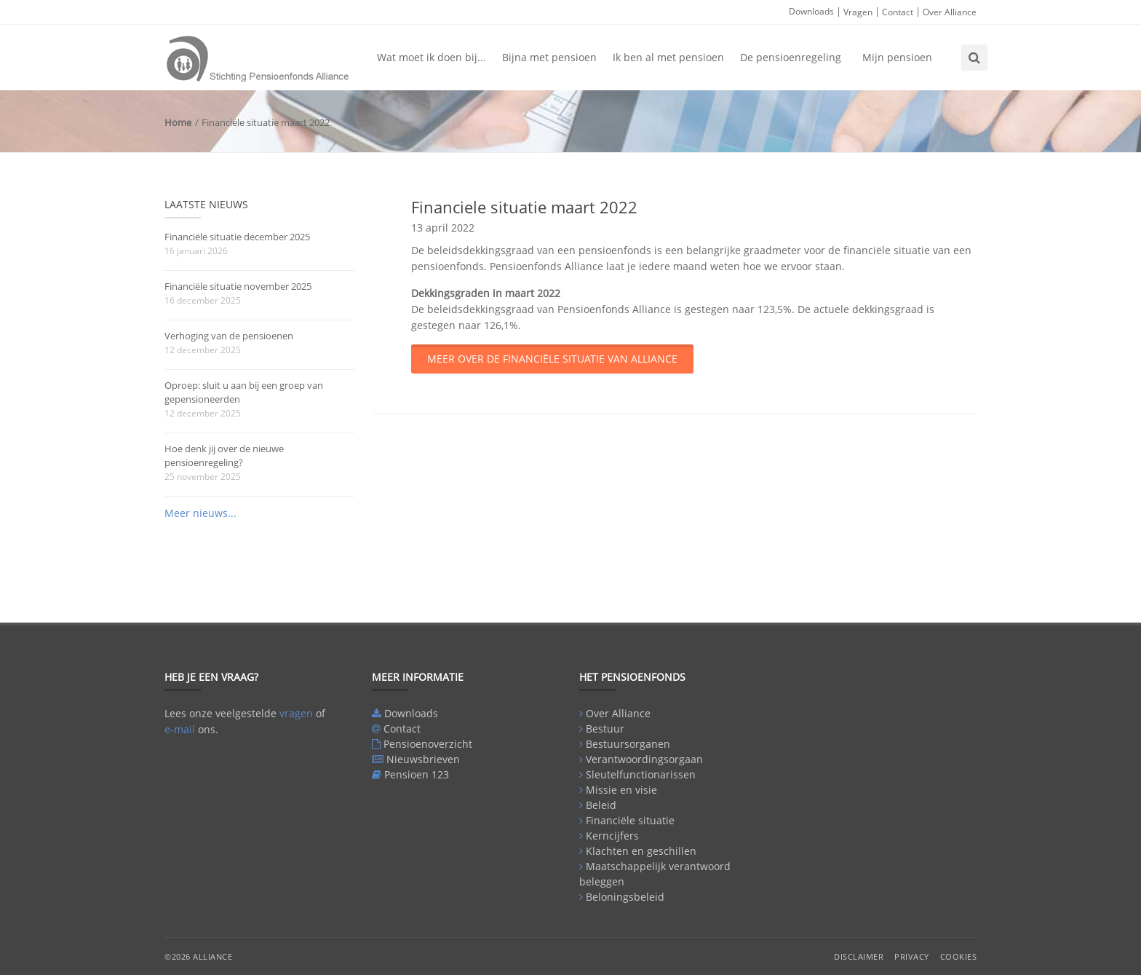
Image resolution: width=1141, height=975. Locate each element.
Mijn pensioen (897, 57)
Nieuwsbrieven (423, 759)
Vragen (857, 12)
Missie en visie (621, 790)
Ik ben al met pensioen (668, 57)
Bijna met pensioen (549, 57)
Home (177, 122)
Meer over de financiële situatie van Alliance (552, 359)
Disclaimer (858, 956)
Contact (897, 12)
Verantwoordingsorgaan (644, 759)
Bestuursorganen (628, 744)
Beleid (601, 805)
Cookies (958, 956)
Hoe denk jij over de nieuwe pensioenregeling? (224, 455)
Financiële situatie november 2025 (237, 286)
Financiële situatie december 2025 (237, 236)
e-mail (179, 729)
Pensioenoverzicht (427, 744)
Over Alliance (950, 12)
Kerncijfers (612, 835)
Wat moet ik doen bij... (431, 57)
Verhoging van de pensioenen (228, 335)
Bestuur (605, 728)
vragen (296, 713)
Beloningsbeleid (625, 897)
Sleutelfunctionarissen (641, 774)
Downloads (811, 11)
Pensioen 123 (416, 774)
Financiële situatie (630, 820)
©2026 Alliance (198, 956)
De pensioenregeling (790, 57)
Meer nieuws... (200, 513)
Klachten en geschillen (641, 851)
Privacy (911, 956)
